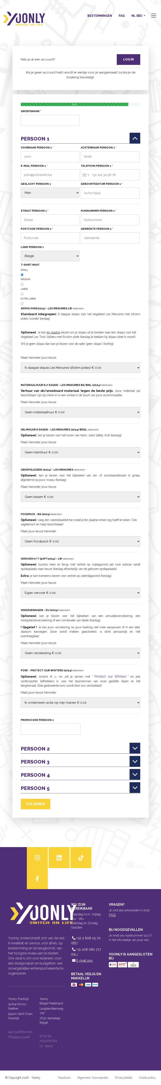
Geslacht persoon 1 (36, 183)
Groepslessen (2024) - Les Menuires (53, 469)
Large (24, 289)
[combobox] (85, 175)
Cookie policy (147, 1077)
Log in (128, 59)
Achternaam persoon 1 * (99, 147)
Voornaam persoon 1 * (37, 147)
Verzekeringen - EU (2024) (45, 610)
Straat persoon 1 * (34, 210)
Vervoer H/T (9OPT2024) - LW (47, 558)
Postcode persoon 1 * (37, 228)
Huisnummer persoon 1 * (98, 210)
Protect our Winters (110, 676)
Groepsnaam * (31, 111)
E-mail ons (82, 961)
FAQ (122, 15)
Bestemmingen (99, 15)
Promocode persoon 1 (37, 720)
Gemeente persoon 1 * (97, 228)
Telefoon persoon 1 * (97, 165)
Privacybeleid (123, 1077)
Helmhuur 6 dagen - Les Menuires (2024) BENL (60, 429)
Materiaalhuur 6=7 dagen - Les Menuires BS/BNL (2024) (66, 385)
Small (24, 270)
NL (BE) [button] (137, 15)
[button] (153, 16)
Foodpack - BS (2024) (41, 514)
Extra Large (28, 298)
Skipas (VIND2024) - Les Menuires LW (52, 308)
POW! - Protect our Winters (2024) (52, 670)
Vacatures (64, 1077)
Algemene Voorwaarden (92, 1077)
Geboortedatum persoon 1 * (102, 183)
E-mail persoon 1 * (34, 165)
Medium (25, 279)
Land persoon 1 (32, 247)
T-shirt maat (30, 264)
